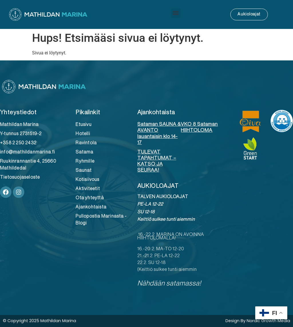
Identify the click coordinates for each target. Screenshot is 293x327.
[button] (176, 13)
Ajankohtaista (156, 112)
